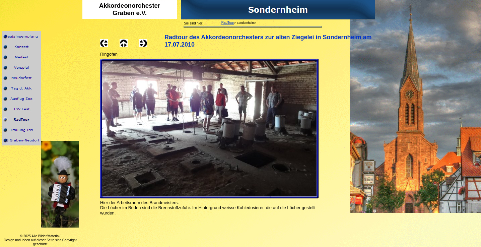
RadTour (227, 22)
